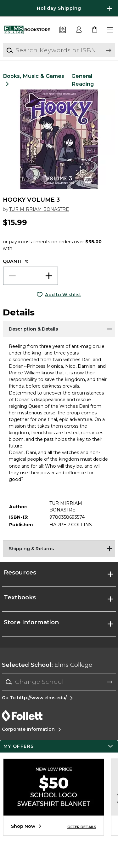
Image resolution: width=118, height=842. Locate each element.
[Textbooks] (63, 30)
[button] (110, 30)
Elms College (47, 664)
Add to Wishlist (63, 294)
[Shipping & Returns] (59, 548)
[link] (94, 30)
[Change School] (59, 681)
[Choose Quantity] (30, 276)
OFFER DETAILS (81, 827)
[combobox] (59, 682)
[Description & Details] (59, 328)
